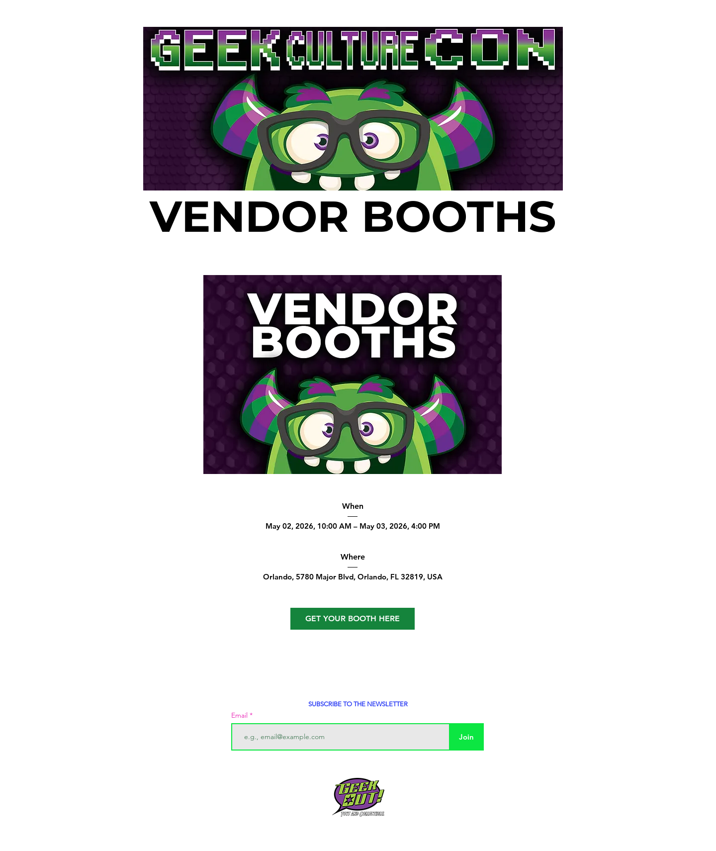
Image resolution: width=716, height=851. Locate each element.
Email (240, 715)
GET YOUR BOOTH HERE (352, 618)
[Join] (466, 737)
